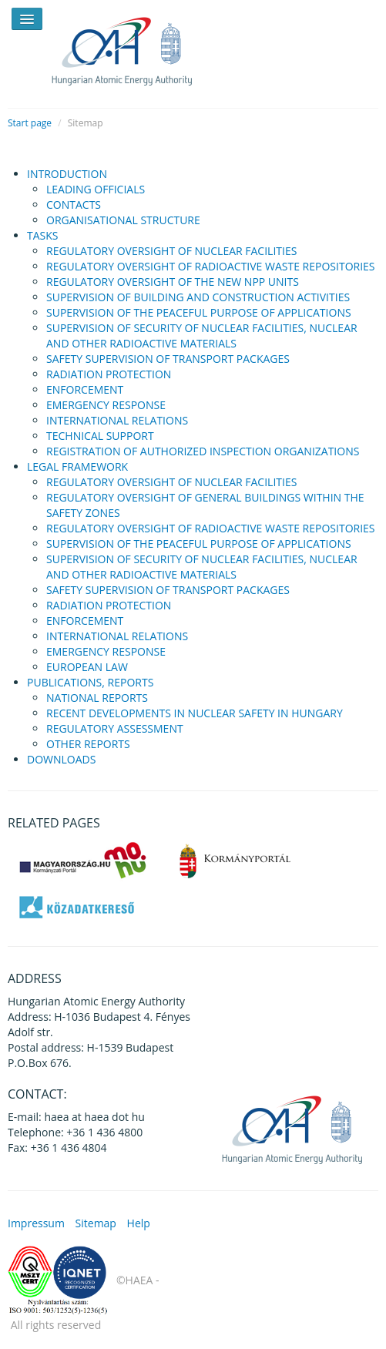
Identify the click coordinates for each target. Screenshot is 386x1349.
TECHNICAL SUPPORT (100, 435)
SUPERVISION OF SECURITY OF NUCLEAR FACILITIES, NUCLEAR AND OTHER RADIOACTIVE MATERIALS (201, 335)
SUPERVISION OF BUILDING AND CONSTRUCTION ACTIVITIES (198, 297)
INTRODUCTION (67, 173)
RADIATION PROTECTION (108, 374)
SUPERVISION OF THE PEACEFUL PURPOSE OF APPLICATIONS (198, 312)
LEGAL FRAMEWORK (77, 466)
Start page (30, 122)
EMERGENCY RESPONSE (106, 405)
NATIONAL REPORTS (97, 697)
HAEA (131, 48)
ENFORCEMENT (84, 389)
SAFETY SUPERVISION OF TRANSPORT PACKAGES (168, 358)
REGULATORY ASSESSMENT (114, 728)
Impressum (36, 1223)
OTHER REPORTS (88, 744)
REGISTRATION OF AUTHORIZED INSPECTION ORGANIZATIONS (202, 451)
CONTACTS (73, 204)
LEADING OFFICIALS (95, 189)
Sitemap (96, 1223)
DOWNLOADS (61, 759)
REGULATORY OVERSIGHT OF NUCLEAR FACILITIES (171, 250)
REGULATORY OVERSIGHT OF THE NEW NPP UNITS (172, 281)
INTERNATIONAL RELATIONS (117, 420)
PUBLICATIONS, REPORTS (90, 682)
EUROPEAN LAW (87, 666)
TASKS (43, 235)
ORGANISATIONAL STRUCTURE (123, 220)
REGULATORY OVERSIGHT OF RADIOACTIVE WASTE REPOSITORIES (210, 266)
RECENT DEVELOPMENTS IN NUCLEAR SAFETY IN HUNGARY (194, 713)
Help (138, 1223)
